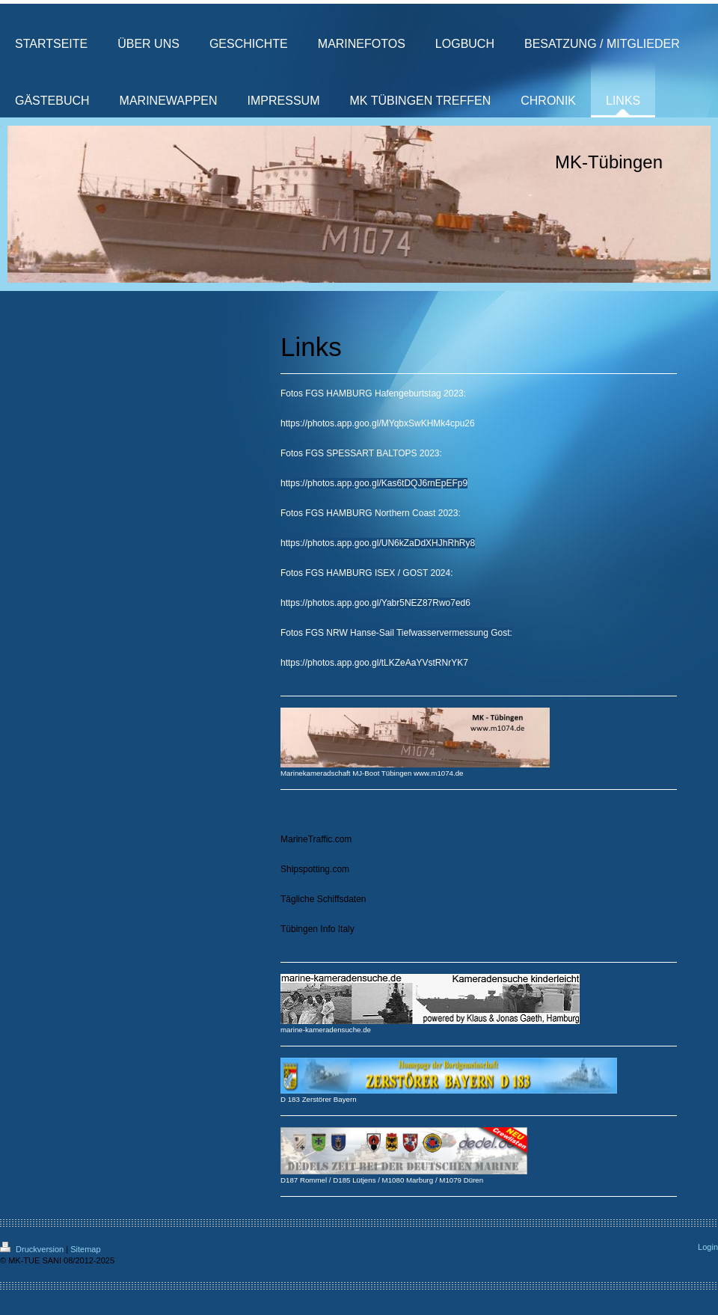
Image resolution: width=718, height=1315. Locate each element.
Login (708, 1246)
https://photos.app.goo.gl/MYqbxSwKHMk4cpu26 (377, 423)
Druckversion (33, 1249)
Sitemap (85, 1249)
